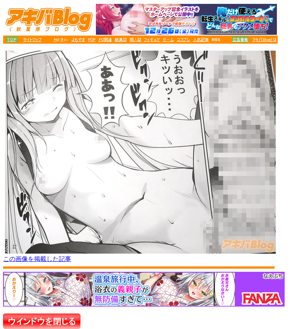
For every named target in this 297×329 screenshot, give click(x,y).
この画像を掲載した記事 (37, 259)
